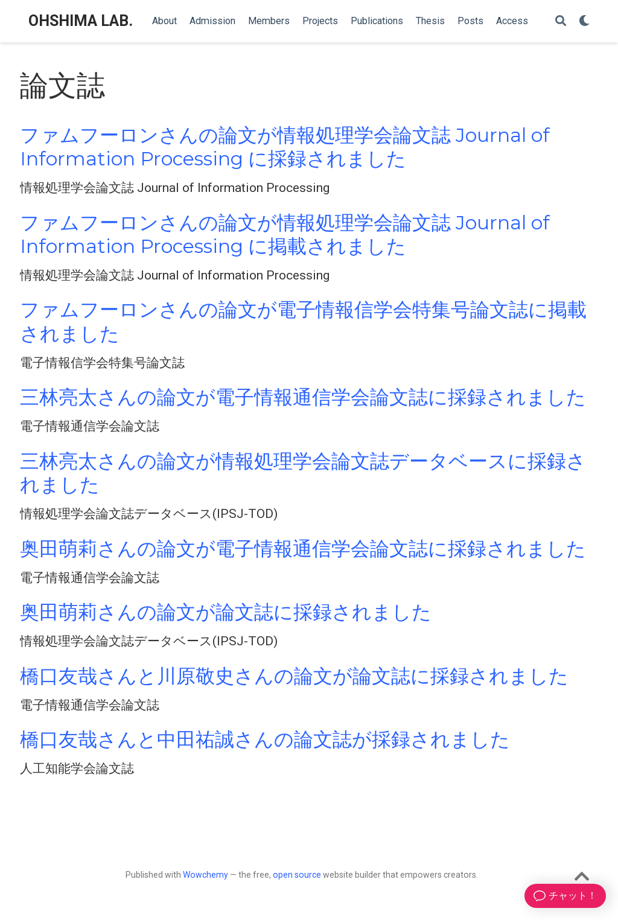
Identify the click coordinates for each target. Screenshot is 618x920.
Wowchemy (205, 875)
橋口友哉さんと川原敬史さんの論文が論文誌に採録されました (294, 676)
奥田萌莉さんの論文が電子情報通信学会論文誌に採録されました (303, 548)
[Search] (560, 21)
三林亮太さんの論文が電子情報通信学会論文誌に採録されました (303, 397)
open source (297, 875)
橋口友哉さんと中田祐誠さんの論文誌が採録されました (265, 739)
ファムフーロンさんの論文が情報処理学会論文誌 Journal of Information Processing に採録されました (285, 147)
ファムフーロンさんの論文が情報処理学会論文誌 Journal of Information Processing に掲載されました (285, 234)
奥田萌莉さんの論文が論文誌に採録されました (226, 612)
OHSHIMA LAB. (80, 21)
